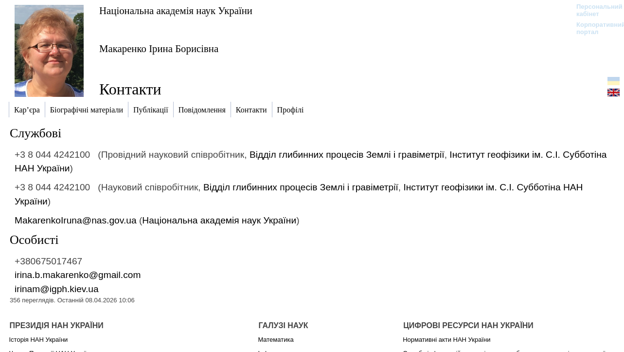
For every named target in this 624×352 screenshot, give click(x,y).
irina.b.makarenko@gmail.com (78, 275)
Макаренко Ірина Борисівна (158, 48)
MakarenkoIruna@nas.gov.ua (76, 220)
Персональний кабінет (594, 10)
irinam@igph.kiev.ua (57, 289)
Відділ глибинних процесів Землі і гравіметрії (347, 154)
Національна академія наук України (175, 10)
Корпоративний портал (594, 28)
